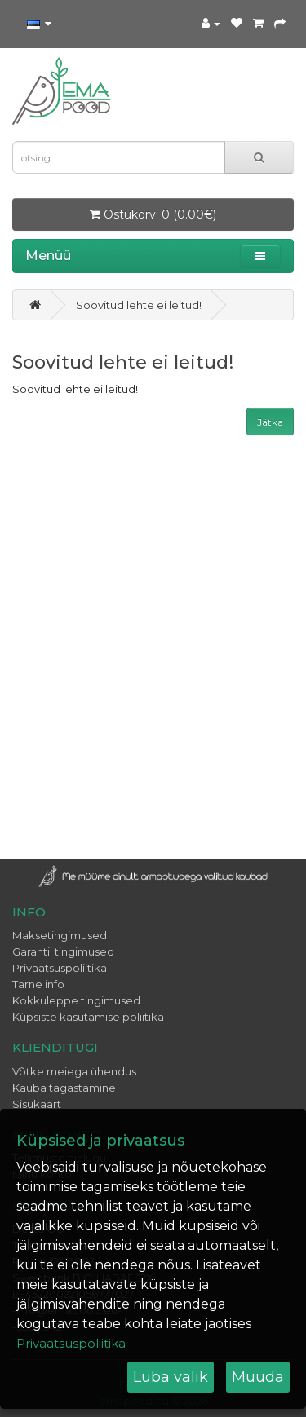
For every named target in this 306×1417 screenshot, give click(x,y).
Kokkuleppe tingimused (76, 1000)
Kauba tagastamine (64, 1087)
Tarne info (38, 984)
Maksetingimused (59, 935)
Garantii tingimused (63, 951)
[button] (260, 256)
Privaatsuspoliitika (59, 967)
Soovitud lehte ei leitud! (139, 304)
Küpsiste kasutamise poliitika (88, 1016)
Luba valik (170, 1377)
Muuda (258, 1377)
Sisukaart (36, 1103)
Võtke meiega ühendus (74, 1071)
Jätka (270, 422)
